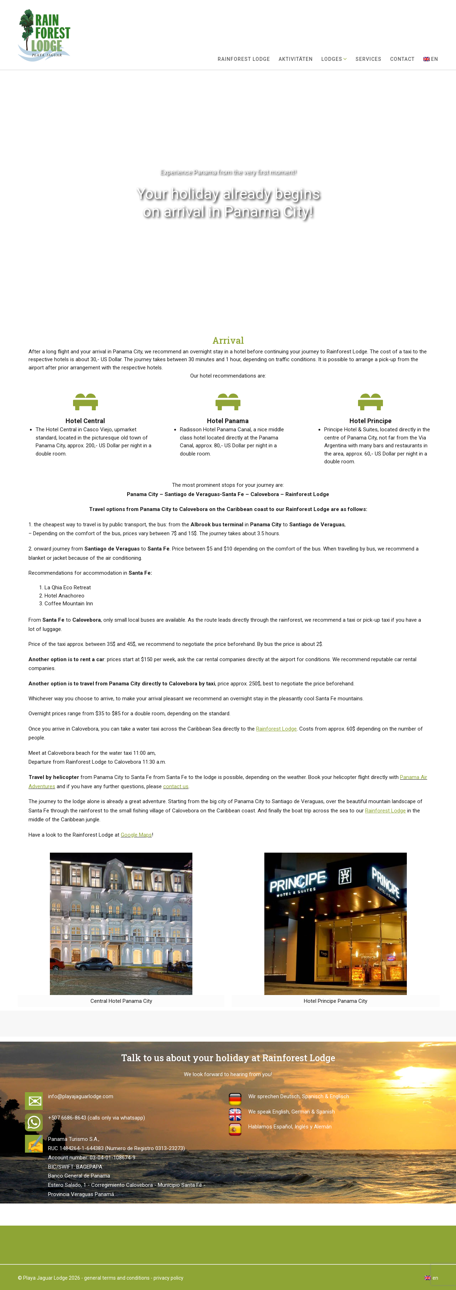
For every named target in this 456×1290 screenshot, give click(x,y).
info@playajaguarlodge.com (80, 1096)
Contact (402, 59)
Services (369, 59)
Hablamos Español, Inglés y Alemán (290, 1126)
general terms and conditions (117, 1278)
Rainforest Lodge (244, 59)
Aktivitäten (296, 59)
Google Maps (136, 835)
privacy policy (168, 1278)
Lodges (331, 59)
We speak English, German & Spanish (291, 1112)
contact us (175, 786)
